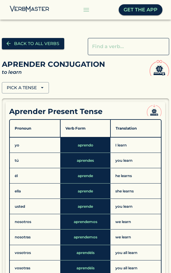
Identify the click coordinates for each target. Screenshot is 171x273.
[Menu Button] (86, 10)
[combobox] (124, 46)
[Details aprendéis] (85, 252)
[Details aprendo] (85, 145)
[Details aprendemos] (85, 221)
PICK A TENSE (25, 87)
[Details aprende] (85, 175)
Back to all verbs (33, 43)
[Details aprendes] (85, 160)
